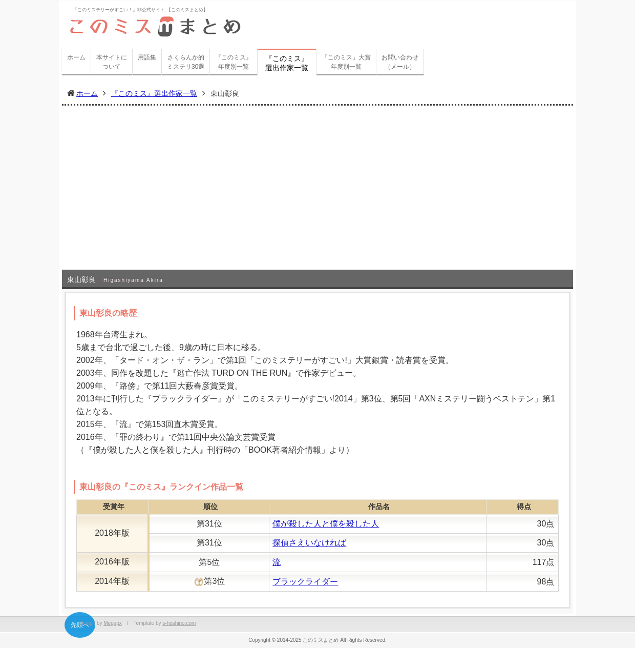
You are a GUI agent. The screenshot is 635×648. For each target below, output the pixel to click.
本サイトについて (111, 62)
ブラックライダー (305, 581)
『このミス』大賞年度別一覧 (346, 62)
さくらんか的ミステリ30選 (185, 62)
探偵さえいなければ (309, 542)
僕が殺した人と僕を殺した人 (325, 523)
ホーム (76, 57)
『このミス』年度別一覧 (233, 62)
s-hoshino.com (179, 623)
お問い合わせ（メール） (400, 62)
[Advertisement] (317, 193)
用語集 (147, 57)
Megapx (112, 623)
